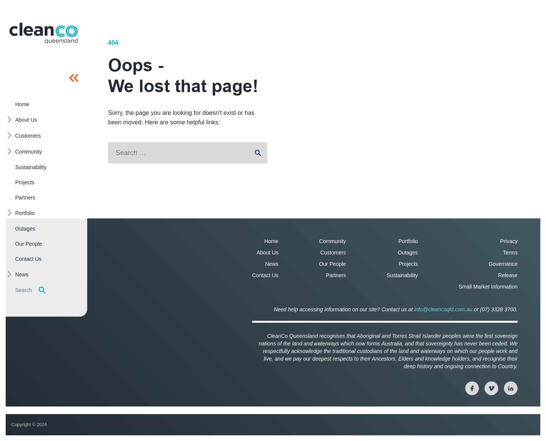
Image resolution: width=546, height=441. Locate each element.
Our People (332, 264)
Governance (503, 264)
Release (508, 275)
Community (332, 241)
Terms (510, 253)
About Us (268, 253)
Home (271, 241)
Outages (408, 253)
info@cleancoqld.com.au (443, 309)
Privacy (509, 241)
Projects (408, 264)
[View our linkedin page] (511, 388)
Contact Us (265, 275)
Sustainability (402, 275)
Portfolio (408, 241)
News (271, 264)
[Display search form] (42, 290)
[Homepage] (43, 33)
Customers (333, 253)
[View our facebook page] (472, 388)
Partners (336, 275)
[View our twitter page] (491, 388)
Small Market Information (488, 287)
